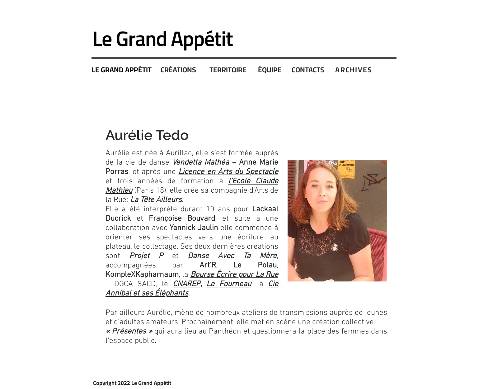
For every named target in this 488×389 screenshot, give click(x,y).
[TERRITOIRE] (228, 70)
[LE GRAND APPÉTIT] (122, 70)
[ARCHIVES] (354, 69)
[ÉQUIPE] (270, 70)
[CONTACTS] (308, 70)
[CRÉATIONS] (178, 70)
